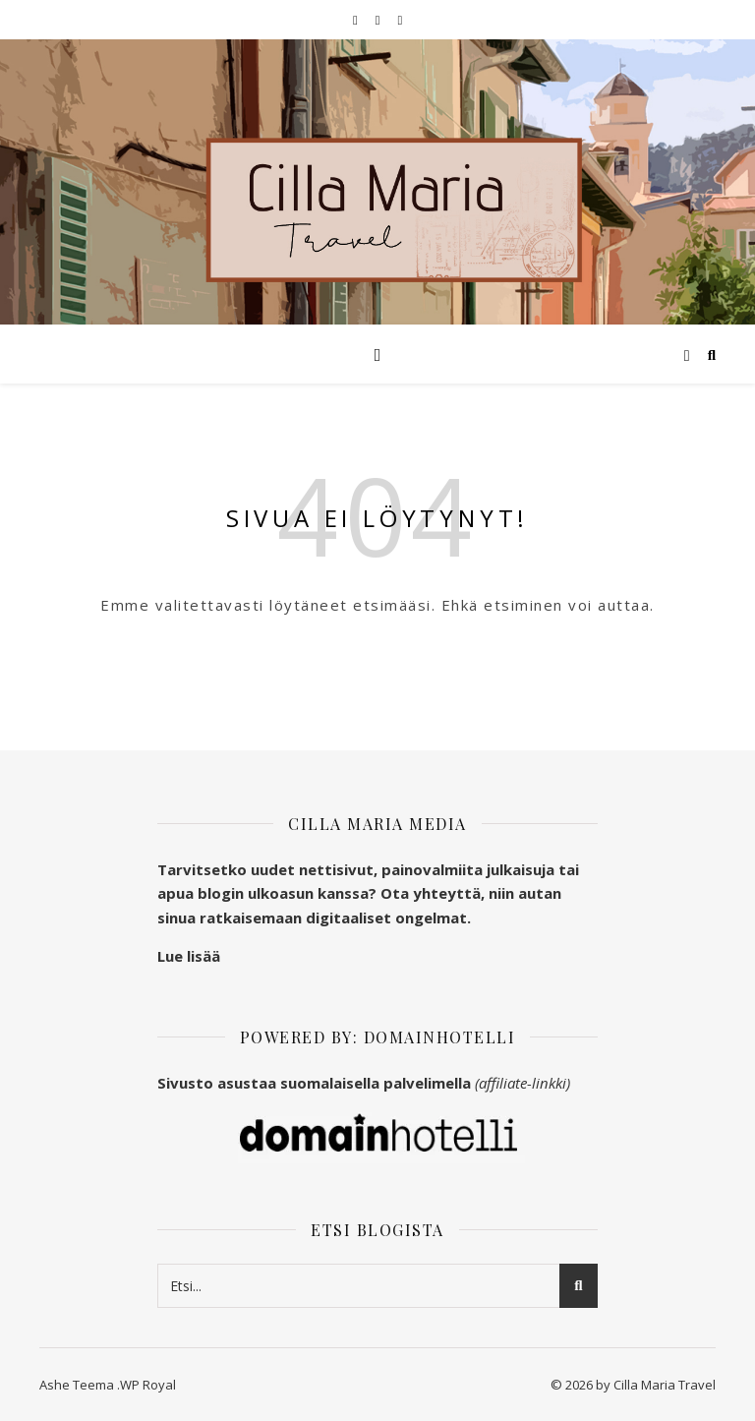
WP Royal (148, 1384)
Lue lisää (188, 956)
